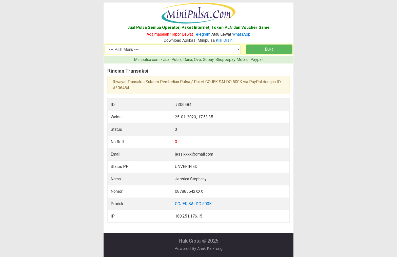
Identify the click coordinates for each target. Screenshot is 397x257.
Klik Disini (224, 40)
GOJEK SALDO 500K (193, 203)
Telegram (202, 34)
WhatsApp (241, 34)
